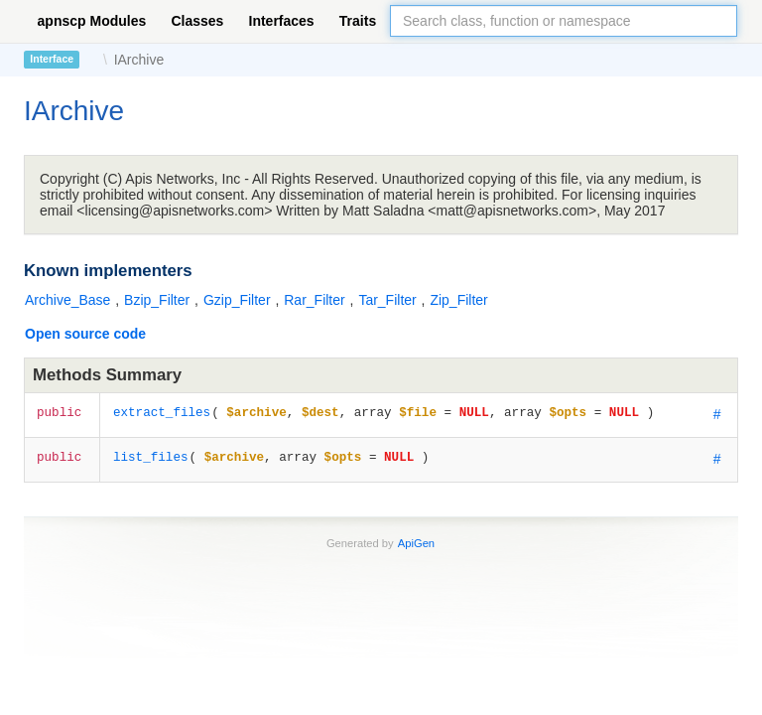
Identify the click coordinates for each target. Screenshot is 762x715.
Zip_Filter (458, 300)
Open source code (85, 334)
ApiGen (416, 543)
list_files (151, 456)
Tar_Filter (389, 300)
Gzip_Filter (239, 300)
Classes (197, 21)
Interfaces (282, 21)
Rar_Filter (316, 300)
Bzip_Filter (158, 300)
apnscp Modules (92, 21)
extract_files (161, 411)
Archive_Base (69, 300)
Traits (357, 21)
